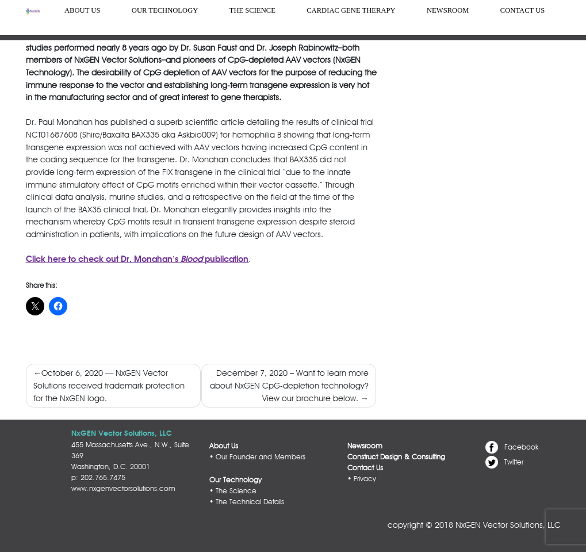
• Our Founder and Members (257, 456)
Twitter (513, 461)
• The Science (232, 490)
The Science (252, 10)
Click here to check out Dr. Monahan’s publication (137, 260)
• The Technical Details (246, 501)
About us (82, 10)
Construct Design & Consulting (396, 456)
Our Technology (165, 10)
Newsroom (448, 10)
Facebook (521, 447)
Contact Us (522, 10)
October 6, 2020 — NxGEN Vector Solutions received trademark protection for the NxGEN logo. (109, 385)
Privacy (365, 478)
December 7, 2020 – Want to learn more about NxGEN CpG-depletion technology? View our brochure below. (289, 385)
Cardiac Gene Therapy (351, 10)
